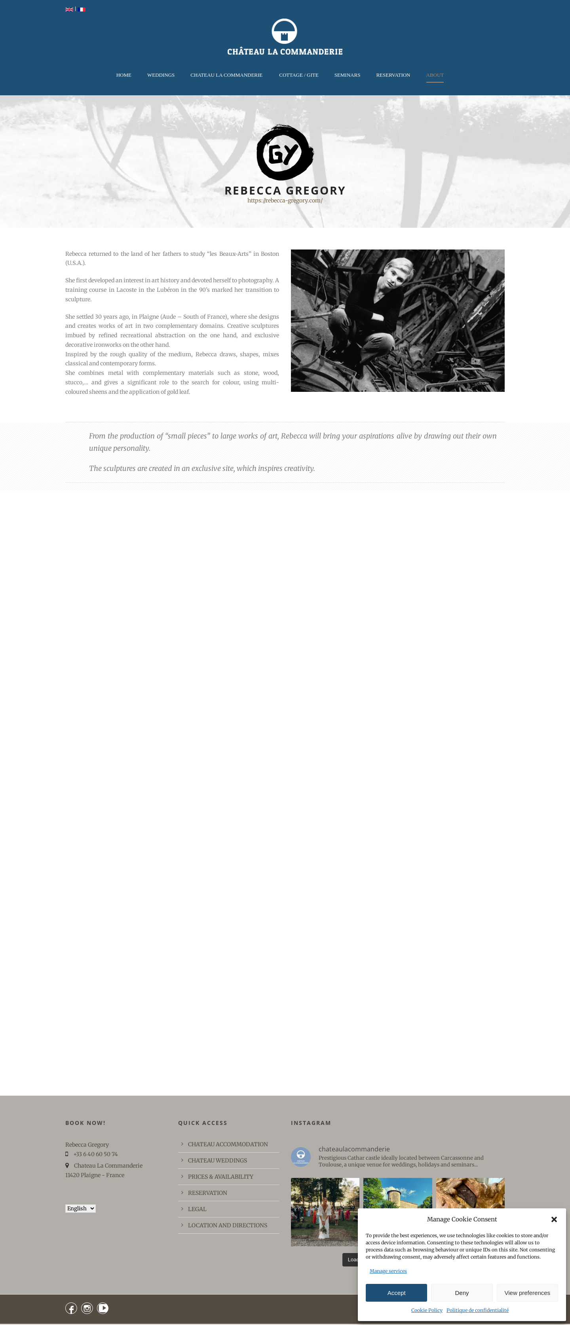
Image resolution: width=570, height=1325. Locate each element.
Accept (397, 1292)
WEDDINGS (161, 75)
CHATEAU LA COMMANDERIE (226, 75)
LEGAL (197, 1209)
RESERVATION (393, 75)
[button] (554, 1219)
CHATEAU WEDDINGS (217, 1160)
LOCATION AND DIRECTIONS (227, 1225)
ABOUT (435, 75)
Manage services (388, 1271)
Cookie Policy (427, 1310)
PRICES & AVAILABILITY (220, 1176)
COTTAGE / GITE (298, 75)
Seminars (347, 75)
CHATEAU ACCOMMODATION (228, 1144)
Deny (462, 1292)
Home (123, 75)
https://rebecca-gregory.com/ (285, 200)
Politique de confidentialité (477, 1310)
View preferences (528, 1292)
